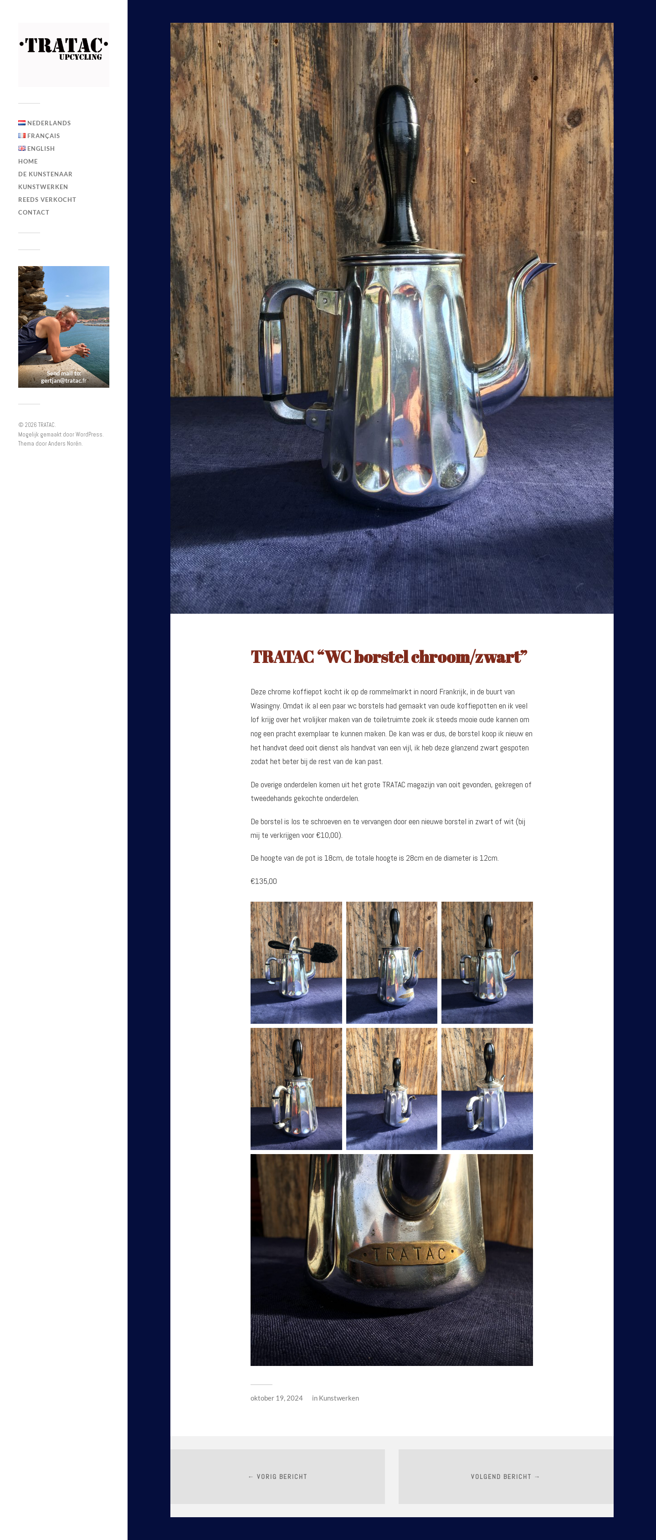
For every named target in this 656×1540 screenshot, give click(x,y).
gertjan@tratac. (61, 380)
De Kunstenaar (45, 174)
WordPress (89, 434)
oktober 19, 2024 (277, 1398)
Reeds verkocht (47, 199)
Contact (34, 212)
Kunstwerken (43, 186)
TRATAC (46, 425)
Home (28, 161)
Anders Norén (65, 443)
